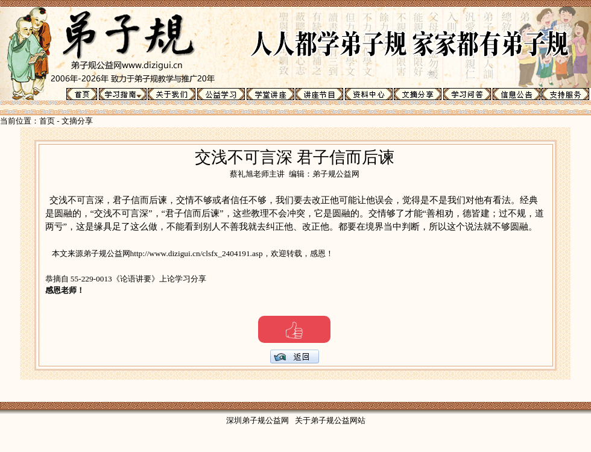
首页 (47, 120)
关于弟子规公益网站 (330, 420)
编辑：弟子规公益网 (324, 173)
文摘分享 (77, 120)
